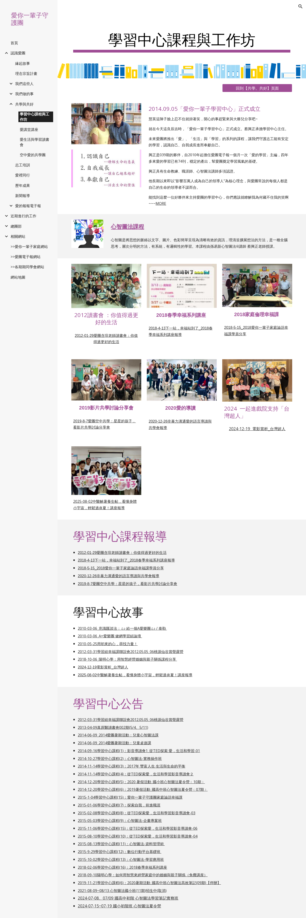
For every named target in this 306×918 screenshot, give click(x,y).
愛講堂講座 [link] (29, 129)
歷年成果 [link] (22, 185)
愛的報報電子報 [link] (28, 205)
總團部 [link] (16, 226)
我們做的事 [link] (24, 93)
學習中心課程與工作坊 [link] (34, 117)
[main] (181, 39)
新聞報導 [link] (22, 195)
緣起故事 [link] (22, 63)
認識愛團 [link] (18, 53)
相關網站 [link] (18, 236)
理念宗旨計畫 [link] (26, 73)
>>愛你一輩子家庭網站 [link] (29, 246)
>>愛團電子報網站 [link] (25, 256)
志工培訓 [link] (22, 165)
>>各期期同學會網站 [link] (27, 266)
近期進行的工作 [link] (23, 215)
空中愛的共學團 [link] (33, 154)
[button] (300, 6)
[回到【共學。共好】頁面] (257, 88)
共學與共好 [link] (24, 104)
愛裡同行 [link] (22, 175)
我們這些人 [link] (24, 83)
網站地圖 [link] (18, 277)
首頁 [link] (14, 42)
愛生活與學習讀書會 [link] (34, 142)
